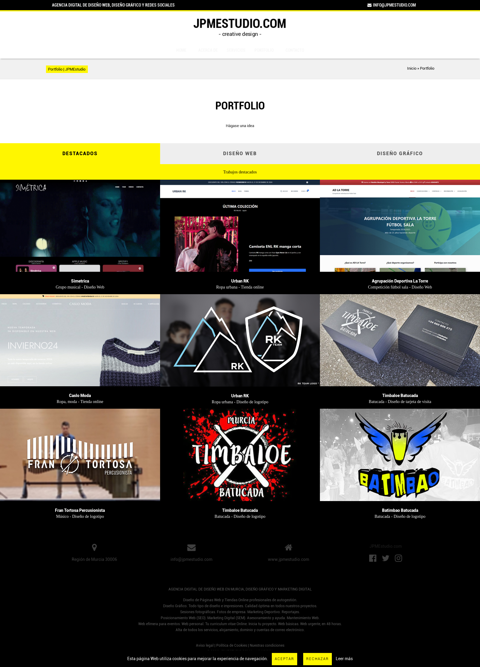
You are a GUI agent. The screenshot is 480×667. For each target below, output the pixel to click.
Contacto (295, 50)
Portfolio (264, 50)
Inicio (411, 68)
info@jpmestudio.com (391, 5)
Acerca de (208, 50)
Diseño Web (240, 153)
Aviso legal (205, 645)
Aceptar (284, 659)
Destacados (80, 153)
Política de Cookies (231, 645)
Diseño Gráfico (400, 153)
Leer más (344, 658)
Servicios (236, 50)
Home (181, 50)
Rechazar (317, 659)
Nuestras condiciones (267, 645)
